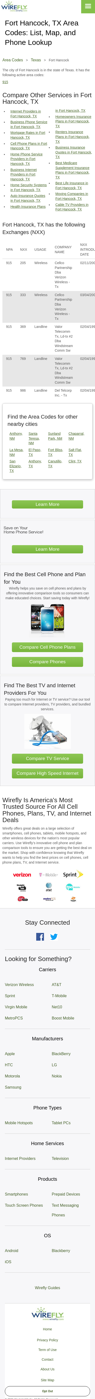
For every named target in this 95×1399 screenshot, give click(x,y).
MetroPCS (14, 1018)
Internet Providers (20, 1158)
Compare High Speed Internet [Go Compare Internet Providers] (47, 773)
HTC (9, 1065)
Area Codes (12, 60)
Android (11, 1251)
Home (47, 1329)
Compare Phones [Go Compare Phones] (47, 661)
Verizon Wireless (19, 985)
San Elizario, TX (15, 466)
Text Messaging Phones (65, 1210)
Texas (36, 60)
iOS (8, 1262)
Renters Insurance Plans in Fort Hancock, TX (72, 136)
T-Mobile (59, 996)
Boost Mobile (63, 1018)
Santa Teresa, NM (34, 438)
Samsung (13, 1087)
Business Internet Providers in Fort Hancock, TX (23, 174)
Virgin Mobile (16, 1007)
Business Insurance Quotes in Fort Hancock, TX (73, 152)
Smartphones (16, 1194)
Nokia (57, 1076)
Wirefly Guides (47, 1288)
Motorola (12, 1076)
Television (60, 1158)
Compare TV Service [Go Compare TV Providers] (47, 758)
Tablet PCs (61, 1123)
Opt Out (47, 1391)
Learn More (47, 504)
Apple (10, 1054)
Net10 (57, 1007)
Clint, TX (75, 461)
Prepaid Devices (66, 1194)
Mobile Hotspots (19, 1123)
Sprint (10, 996)
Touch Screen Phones (24, 1205)
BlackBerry (61, 1054)
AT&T (56, 985)
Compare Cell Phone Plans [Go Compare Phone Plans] (47, 647)
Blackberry (61, 1251)
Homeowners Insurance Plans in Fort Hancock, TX (73, 121)
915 (5, 82)
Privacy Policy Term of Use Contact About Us (47, 1354)
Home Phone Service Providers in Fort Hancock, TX (26, 159)
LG (54, 1065)
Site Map (47, 1380)
